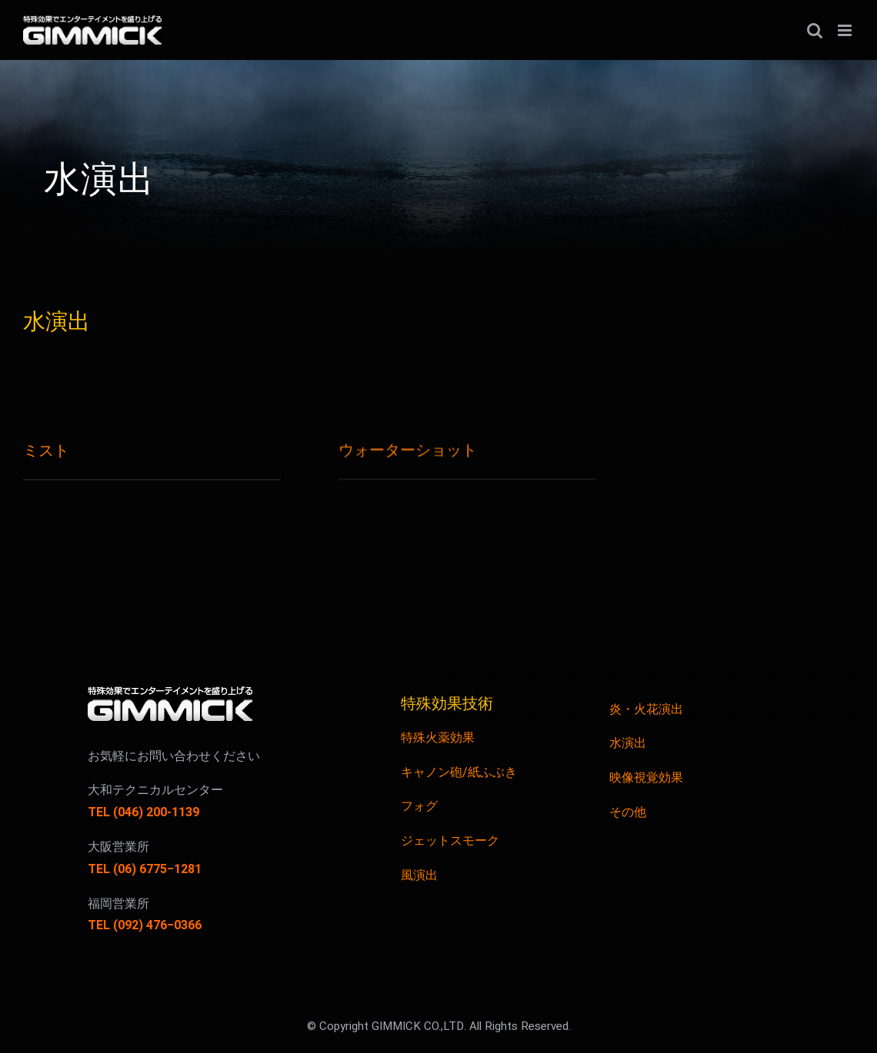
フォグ (419, 806)
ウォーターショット (407, 450)
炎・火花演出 (646, 709)
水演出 (627, 743)
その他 (627, 812)
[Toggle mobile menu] (846, 30)
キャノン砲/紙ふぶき (459, 772)
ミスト (46, 451)
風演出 (419, 875)
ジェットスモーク (450, 841)
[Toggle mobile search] (814, 30)
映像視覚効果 (646, 778)
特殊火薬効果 (438, 738)
